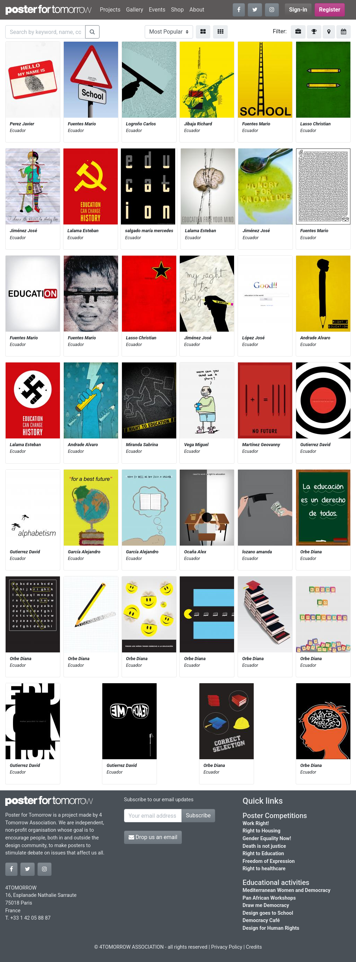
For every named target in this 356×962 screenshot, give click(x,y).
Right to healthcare (264, 869)
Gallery (134, 9)
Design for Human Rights (270, 928)
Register (329, 9)
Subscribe (198, 815)
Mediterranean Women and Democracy (286, 890)
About (196, 9)
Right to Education (263, 854)
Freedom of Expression (268, 861)
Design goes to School (267, 913)
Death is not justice (264, 846)
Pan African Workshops (269, 898)
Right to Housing (261, 831)
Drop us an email (153, 837)
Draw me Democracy (265, 905)
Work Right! (255, 823)
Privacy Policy (226, 947)
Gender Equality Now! (266, 839)
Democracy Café (261, 920)
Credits (254, 947)
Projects (110, 9)
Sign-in (298, 9)
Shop (177, 9)
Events (157, 9)
